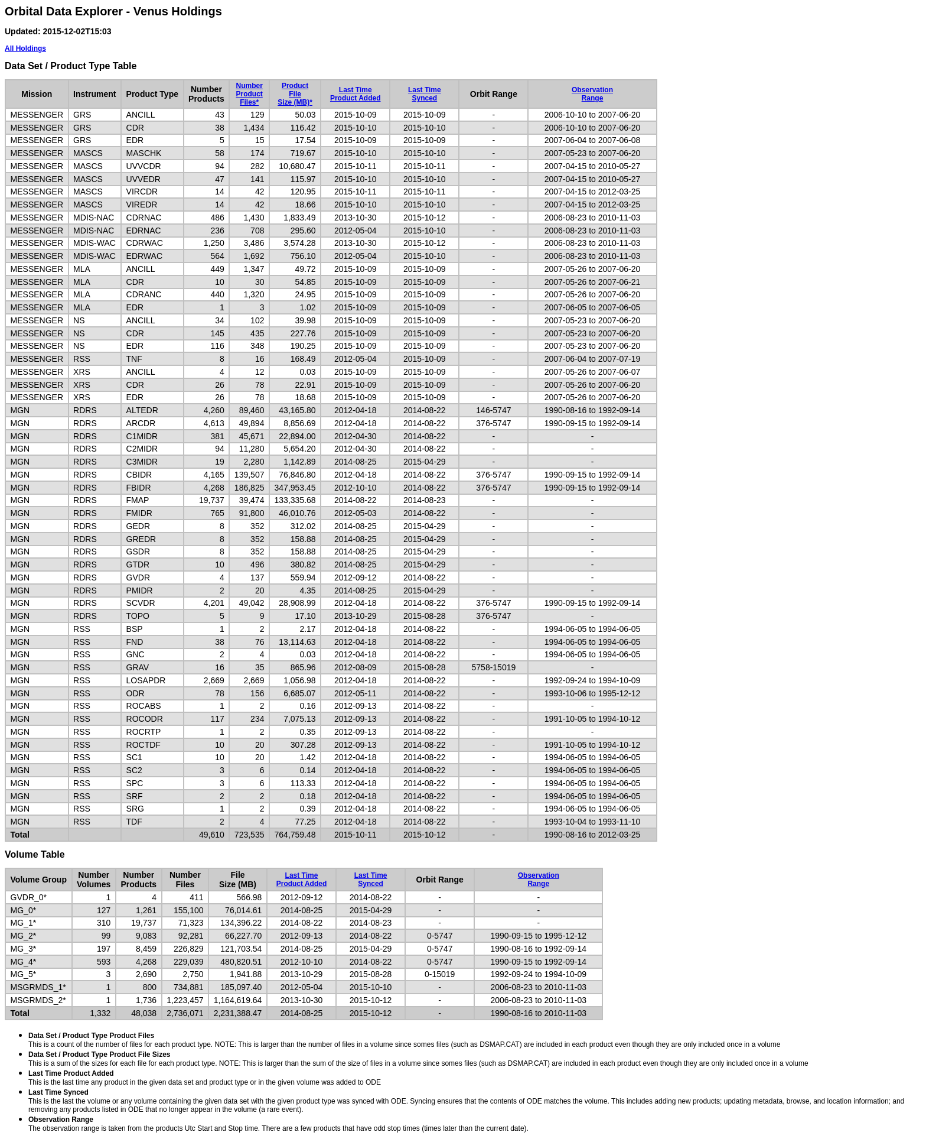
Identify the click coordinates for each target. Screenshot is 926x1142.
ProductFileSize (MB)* (295, 94)
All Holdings (25, 48)
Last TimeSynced (424, 94)
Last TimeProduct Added (355, 94)
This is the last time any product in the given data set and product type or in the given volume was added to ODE (204, 1077)
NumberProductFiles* (249, 94)
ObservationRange (592, 94)
